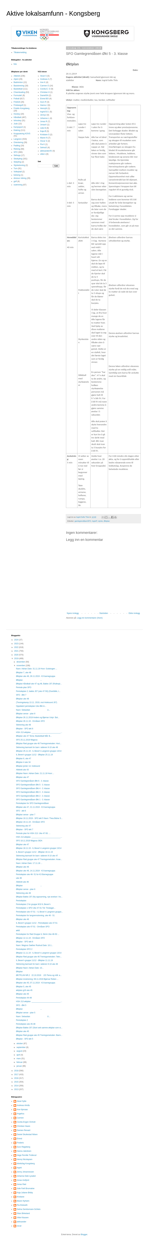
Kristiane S (45, 134)
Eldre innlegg (134, 613)
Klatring (17, 130)
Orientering (18, 142)
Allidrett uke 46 (22, 882)
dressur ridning (20, 178)
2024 (16, 640)
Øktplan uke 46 (22, 867)
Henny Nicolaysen (24, 1159)
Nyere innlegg (73, 613)
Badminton (18, 82)
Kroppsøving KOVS (22, 133)
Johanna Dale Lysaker (26, 1176)
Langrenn (18, 139)
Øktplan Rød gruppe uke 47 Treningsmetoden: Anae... (39, 859)
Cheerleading (19, 92)
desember (21, 662)
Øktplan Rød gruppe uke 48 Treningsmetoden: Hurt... (38, 743)
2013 (16, 1089)
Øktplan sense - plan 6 (25, 889)
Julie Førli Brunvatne (25, 1188)
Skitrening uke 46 (23, 893)
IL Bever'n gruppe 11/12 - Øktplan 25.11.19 (34, 755)
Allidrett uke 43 (22, 770)
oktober (20, 1043)
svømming (18, 185)
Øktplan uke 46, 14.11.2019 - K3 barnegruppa (35, 871)
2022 (16, 647)
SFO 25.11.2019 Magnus (26, 740)
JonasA (43, 125)
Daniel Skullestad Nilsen (27, 1134)
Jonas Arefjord (23, 1180)
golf (15, 181)
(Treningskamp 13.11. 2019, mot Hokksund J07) (36, 702)
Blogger (84, 1234)
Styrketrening (19, 165)
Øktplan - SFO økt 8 (24, 729)
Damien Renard (23, 1130)
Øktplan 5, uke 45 (23, 986)
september (21, 1047)
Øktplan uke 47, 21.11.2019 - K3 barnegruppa (35, 807)
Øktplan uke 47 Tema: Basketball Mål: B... (34, 736)
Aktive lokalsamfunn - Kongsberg (53, 13)
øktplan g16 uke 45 (24, 990)
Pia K (42, 144)
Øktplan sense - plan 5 (25, 1013)
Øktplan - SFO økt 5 (24, 1039)
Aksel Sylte (21, 1101)
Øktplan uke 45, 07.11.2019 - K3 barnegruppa (35, 983)
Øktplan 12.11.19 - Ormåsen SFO (30, 938)
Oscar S (43, 141)
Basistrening (19, 86)
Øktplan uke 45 (22, 994)
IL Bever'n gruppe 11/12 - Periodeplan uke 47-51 (37, 923)
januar (19, 1066)
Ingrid (19, 1168)
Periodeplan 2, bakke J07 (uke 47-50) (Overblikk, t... (38, 691)
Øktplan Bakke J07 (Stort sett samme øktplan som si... (39, 1028)
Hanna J (43, 105)
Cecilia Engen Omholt (26, 1122)
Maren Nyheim (23, 1201)
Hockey (17, 114)
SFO (16, 152)
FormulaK (18, 95)
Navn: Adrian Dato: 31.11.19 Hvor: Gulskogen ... (36, 669)
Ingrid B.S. (44, 112)
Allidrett (17, 76)
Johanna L (44, 118)
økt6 (18, 930)
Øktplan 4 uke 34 (23, 762)
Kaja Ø (43, 131)
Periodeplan (21, 900)
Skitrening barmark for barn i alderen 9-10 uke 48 (37, 747)
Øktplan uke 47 (22, 777)
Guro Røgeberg (23, 1147)
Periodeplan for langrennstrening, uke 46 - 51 (35, 915)
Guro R (43, 102)
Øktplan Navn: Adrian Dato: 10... (30, 968)
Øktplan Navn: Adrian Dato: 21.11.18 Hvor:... (35, 773)
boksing (17, 175)
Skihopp (17, 155)
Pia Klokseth (22, 1205)
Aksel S (43, 76)
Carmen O (44, 86)
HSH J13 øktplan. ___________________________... (39, 732)
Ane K (43, 82)
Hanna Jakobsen (24, 1151)
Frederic (20, 1143)
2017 (16, 1074)
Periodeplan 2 (22, 1020)
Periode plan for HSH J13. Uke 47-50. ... (33, 833)
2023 (16, 643)
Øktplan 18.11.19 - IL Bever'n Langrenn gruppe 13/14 (38, 848)
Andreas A (44, 79)
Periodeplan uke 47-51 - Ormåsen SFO (33, 927)
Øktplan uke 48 (22, 699)
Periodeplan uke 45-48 (25, 1024)
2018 (16, 1071)
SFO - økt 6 (21, 811)
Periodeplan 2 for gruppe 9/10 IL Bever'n (33, 904)
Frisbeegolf (18, 105)
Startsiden (103, 613)
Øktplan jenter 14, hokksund (28, 766)
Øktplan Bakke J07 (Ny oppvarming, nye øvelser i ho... (39, 897)
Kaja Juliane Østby (25, 1192)
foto (15, 64)
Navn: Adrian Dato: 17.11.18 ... (29, 863)
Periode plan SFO (23, 687)
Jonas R (43, 121)
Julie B (43, 128)
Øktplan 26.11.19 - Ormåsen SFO (30, 721)
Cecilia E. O (45, 89)
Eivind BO (44, 98)
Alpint (16, 79)
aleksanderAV (46, 151)
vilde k (43, 154)
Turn (15, 168)
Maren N (44, 138)
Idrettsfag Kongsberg (26, 1163)
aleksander (21, 1222)
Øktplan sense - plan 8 (25, 713)
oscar (19, 1226)
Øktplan (107, 521)
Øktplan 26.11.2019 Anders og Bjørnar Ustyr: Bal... (37, 717)
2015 (16, 1082)
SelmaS (43, 147)
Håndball (17, 117)
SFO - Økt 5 (21, 1005)
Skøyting (17, 162)
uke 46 (19, 878)
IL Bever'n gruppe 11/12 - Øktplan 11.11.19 (34, 960)
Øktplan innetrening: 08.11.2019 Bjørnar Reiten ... (37, 979)
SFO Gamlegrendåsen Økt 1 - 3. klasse (33, 799)
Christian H (45, 92)
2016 (16, 1078)
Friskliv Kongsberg (21, 108)
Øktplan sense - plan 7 (25, 815)
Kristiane (20, 1197)
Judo (16, 124)
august (20, 1051)
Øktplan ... (29, 680)
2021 (16, 651)
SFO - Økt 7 (21, 695)
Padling (17, 145)
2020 (16, 655)
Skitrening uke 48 (23, 725)
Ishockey (17, 120)
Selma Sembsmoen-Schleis (28, 1209)
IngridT (94, 521)
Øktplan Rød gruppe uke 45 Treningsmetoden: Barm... (39, 1035)
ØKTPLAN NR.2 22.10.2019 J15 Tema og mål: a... (39, 975)
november (21, 665)
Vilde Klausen (23, 1217)
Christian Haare (23, 1126)
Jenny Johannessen (25, 1172)
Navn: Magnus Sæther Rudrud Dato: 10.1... (34, 945)
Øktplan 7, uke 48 (23, 672)
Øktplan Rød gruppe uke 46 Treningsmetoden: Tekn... (39, 957)
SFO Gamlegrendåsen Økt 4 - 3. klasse (33, 788)
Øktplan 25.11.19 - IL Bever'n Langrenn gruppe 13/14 (38, 751)
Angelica (20, 1114)
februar (20, 1062)
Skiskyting (18, 159)
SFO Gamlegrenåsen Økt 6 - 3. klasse (32, 781)
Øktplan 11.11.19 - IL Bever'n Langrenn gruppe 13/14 (38, 953)
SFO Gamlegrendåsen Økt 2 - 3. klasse (33, 796)
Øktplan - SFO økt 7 (24, 829)
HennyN (43, 108)
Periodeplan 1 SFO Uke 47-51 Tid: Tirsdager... (35, 908)
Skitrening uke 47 (23, 826)
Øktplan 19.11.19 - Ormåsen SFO (30, 822)
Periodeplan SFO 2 (24, 949)
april (19, 1055)
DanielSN (44, 95)
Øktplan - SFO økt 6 (24, 942)
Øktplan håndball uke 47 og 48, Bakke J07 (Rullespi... (39, 684)
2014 (16, 1086)
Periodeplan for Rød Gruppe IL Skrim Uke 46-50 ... (37, 934)
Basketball (18, 89)
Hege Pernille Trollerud (26, 1155)
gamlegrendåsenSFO (83, 521)
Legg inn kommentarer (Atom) (90, 618)
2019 (16, 658)
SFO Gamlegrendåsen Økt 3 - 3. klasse (33, 792)
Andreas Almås (23, 1105)
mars (19, 1058)
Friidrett (17, 102)
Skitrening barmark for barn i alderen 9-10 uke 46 (37, 964)
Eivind (19, 1138)
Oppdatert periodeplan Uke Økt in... (31, 706)
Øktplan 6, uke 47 (23, 758)
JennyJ (43, 115)
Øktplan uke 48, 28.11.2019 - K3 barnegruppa (35, 676)
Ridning (17, 149)
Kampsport (18, 127)
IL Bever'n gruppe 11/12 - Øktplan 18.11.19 (34, 852)
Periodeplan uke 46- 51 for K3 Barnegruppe (34, 874)
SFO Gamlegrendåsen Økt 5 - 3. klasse (33, 785)
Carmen (20, 1118)
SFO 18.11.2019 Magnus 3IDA (29, 841)
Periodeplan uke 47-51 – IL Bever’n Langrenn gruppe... (39, 912)
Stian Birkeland (23, 1213)
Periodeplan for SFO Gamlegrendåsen (32, 803)
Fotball (16, 98)
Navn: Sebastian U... (33, 710)
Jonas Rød (21, 1184)
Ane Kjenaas (22, 1109)
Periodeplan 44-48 (24, 998)
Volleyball (18, 172)
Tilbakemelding (20, 52)
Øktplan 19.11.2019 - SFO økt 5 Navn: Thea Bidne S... (39, 818)
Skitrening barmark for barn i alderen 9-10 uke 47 (37, 856)
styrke (100, 521)
